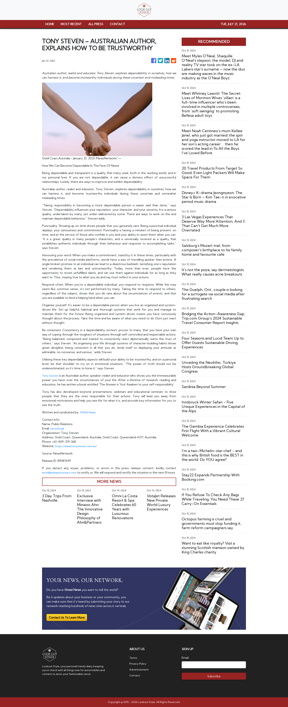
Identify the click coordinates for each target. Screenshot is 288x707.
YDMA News (88, 416)
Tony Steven (51, 375)
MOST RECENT (71, 24)
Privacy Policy (138, 663)
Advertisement (139, 669)
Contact (135, 675)
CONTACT (117, 24)
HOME (49, 24)
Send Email (57, 433)
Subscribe (214, 676)
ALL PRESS (95, 24)
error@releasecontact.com (60, 477)
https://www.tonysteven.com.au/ (77, 450)
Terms (133, 657)
